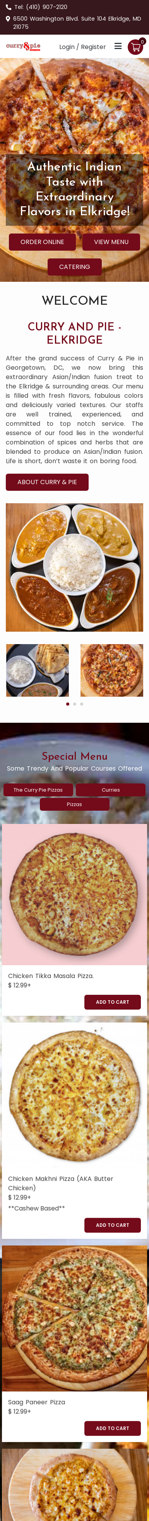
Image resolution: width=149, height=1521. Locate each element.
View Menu (111, 241)
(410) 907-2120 (46, 7)
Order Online (42, 241)
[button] (67, 704)
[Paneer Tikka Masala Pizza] (74, 1361)
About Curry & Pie (47, 482)
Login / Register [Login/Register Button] (82, 46)
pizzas (74, 804)
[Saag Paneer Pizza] (74, 1228)
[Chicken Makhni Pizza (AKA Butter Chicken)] (74, 1051)
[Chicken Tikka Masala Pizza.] (74, 894)
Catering (74, 266)
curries (111, 790)
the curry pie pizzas (38, 790)
